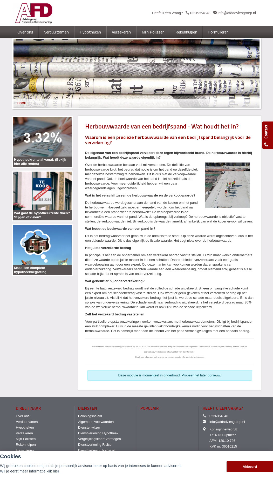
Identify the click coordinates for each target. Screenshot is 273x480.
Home (21, 103)
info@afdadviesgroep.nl (237, 13)
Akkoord (250, 467)
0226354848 (200, 13)
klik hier (52, 471)
